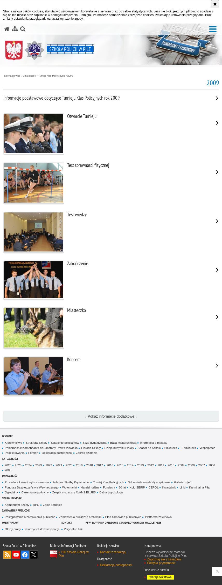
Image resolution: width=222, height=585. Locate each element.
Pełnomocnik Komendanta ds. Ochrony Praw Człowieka (41, 447)
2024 (28, 465)
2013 (140, 465)
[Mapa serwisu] (15, 29)
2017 (99, 465)
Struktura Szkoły (36, 442)
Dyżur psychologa (111, 492)
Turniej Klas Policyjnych (51, 76)
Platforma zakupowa (158, 517)
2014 (130, 465)
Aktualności (10, 459)
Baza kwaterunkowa (123, 442)
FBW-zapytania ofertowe (102, 522)
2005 (8, 470)
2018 (89, 465)
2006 (212, 465)
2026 (8, 465)
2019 (79, 465)
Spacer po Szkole (149, 447)
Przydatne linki (73, 529)
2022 (48, 465)
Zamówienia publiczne (16, 510)
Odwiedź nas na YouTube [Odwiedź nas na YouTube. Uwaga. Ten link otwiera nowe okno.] (16, 555)
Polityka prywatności (161, 563)
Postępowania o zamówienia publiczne (30, 517)
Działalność (29, 76)
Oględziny (11, 492)
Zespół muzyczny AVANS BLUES (74, 492)
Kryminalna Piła (199, 487)
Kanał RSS (7, 555)
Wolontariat (69, 487)
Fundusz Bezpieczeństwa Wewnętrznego (32, 487)
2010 (171, 465)
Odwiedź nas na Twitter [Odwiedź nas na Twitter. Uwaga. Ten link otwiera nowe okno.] (34, 555)
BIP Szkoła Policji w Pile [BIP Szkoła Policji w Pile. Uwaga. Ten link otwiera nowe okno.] (73, 554)
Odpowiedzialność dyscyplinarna (149, 482)
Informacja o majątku (153, 442)
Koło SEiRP (137, 487)
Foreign (33, 452)
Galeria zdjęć (182, 482)
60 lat (122, 487)
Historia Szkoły (91, 447)
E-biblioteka (188, 447)
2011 (161, 465)
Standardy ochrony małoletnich (140, 522)
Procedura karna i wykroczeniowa (27, 482)
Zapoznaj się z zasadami (164, 559)
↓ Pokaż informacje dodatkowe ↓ (111, 416)
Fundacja (109, 487)
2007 (201, 465)
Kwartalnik (169, 487)
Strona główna (12, 76)
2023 (38, 465)
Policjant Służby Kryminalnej (70, 482)
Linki (182, 487)
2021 (59, 465)
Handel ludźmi (90, 487)
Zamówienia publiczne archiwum (80, 517)
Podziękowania (14, 452)
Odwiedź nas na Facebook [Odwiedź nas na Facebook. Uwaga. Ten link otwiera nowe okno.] (25, 555)
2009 (70, 76)
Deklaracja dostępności (57, 452)
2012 (150, 465)
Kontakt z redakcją (113, 552)
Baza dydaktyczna (95, 442)
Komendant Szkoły (17, 504)
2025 (18, 465)
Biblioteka (170, 447)
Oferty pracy (10, 522)
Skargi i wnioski (12, 498)
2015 (120, 465)
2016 (110, 465)
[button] (213, 29)
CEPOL (154, 487)
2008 (191, 465)
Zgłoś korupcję (52, 504)
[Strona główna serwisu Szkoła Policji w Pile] (6, 29)
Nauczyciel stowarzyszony (41, 529)
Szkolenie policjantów (65, 442)
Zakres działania (87, 452)
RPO (36, 504)
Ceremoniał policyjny (35, 492)
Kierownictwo (13, 442)
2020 (69, 465)
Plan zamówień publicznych (123, 517)
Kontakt (66, 522)
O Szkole (7, 436)
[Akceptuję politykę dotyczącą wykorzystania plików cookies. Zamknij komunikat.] (215, 4)
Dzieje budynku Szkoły (119, 447)
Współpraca (207, 447)
